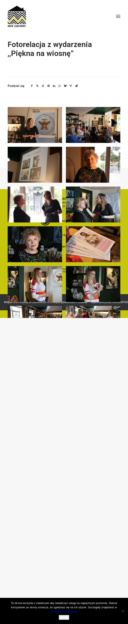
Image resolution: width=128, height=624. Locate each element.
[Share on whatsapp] (59, 86)
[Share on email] (76, 86)
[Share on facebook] (31, 86)
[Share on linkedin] (54, 86)
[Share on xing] (70, 86)
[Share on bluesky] (65, 86)
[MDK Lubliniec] (64, 16)
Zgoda (64, 617)
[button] (118, 16)
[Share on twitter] (37, 86)
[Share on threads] (42, 86)
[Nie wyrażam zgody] (123, 611)
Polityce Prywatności (63, 611)
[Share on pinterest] (48, 86)
